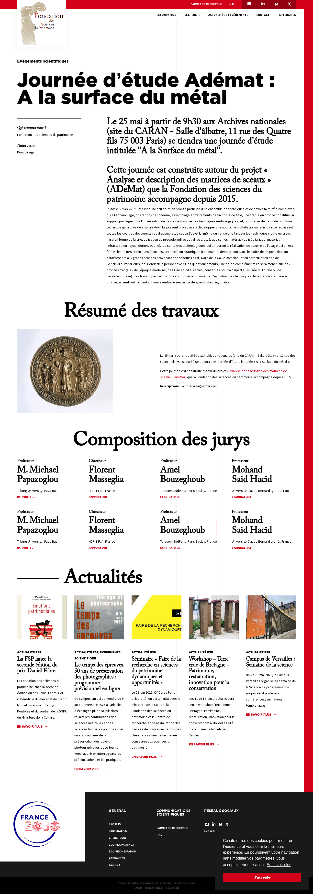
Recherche (192, 15)
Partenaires (287, 15)
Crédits (138, 888)
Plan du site (172, 888)
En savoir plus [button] (279, 865)
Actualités (117, 858)
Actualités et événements (228, 15)
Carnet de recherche (206, 4)
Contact (262, 15)
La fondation (166, 15)
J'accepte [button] (262, 877)
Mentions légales (154, 888)
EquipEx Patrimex (121, 844)
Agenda (114, 865)
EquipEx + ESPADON (122, 851)
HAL (232, 4)
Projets (115, 824)
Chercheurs (117, 838)
